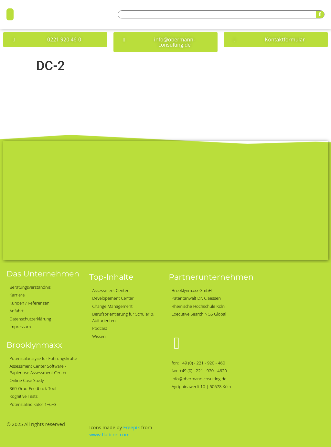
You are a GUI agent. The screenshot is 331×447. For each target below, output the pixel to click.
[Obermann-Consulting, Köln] (165, 200)
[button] (10, 14)
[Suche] (320, 14)
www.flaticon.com (109, 434)
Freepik (131, 427)
